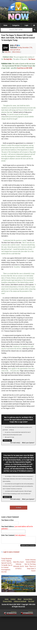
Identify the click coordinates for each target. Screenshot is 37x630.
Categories (15, 25)
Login (26, 25)
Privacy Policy (7, 602)
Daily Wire (8, 52)
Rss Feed (31, 602)
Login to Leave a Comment (11, 553)
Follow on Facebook (20, 602)
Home (5, 25)
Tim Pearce (31, 59)
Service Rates (28, 600)
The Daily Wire (7, 59)
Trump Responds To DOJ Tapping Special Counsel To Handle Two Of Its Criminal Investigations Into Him (6, 566)
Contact (13, 600)
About (19, 600)
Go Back (18, 508)
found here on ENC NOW (24, 68)
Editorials (16, 567)
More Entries (16, 52)
